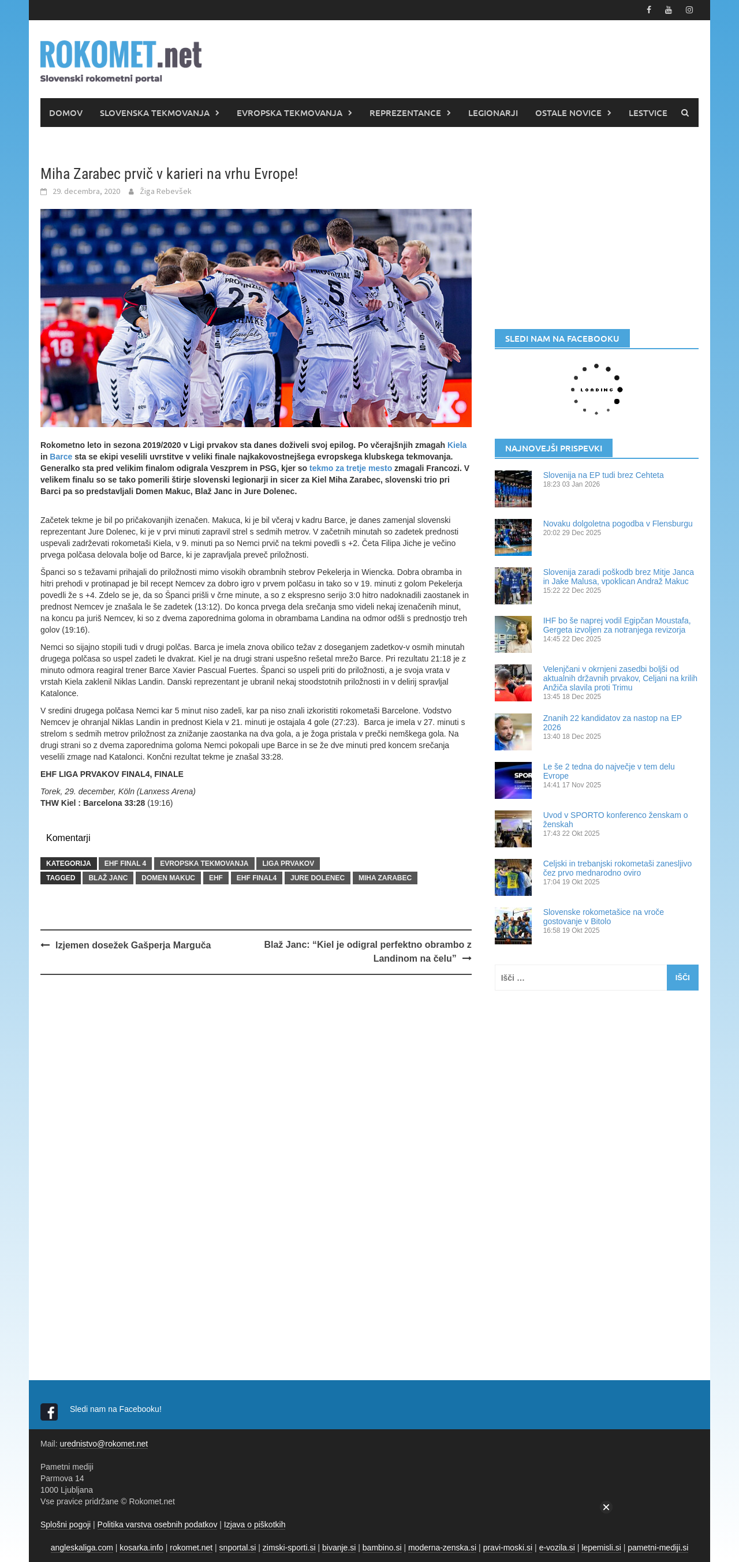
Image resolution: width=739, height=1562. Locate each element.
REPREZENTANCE (405, 112)
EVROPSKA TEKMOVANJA (289, 112)
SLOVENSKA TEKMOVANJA (155, 112)
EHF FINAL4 (257, 878)
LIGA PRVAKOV (288, 864)
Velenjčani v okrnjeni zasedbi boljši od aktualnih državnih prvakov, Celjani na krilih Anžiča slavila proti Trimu (620, 678)
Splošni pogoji (65, 1524)
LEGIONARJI (493, 112)
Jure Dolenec (317, 878)
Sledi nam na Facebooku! (117, 1409)
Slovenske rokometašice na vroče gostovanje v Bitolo (603, 916)
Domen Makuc (168, 878)
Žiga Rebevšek (166, 191)
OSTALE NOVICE (568, 112)
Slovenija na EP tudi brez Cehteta (603, 475)
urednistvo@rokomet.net (103, 1443)
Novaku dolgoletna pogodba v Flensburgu (618, 523)
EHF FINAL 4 (125, 864)
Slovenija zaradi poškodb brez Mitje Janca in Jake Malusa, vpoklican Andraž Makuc (618, 576)
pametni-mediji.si (658, 1547)
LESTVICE (648, 112)
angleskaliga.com (82, 1547)
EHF (216, 878)
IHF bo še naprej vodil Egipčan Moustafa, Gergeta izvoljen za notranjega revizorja (617, 625)
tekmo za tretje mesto (350, 468)
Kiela (456, 445)
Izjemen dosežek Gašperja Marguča (133, 945)
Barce (61, 456)
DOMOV (66, 112)
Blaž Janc (108, 878)
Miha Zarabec (385, 878)
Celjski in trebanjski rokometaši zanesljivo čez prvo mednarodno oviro (617, 868)
